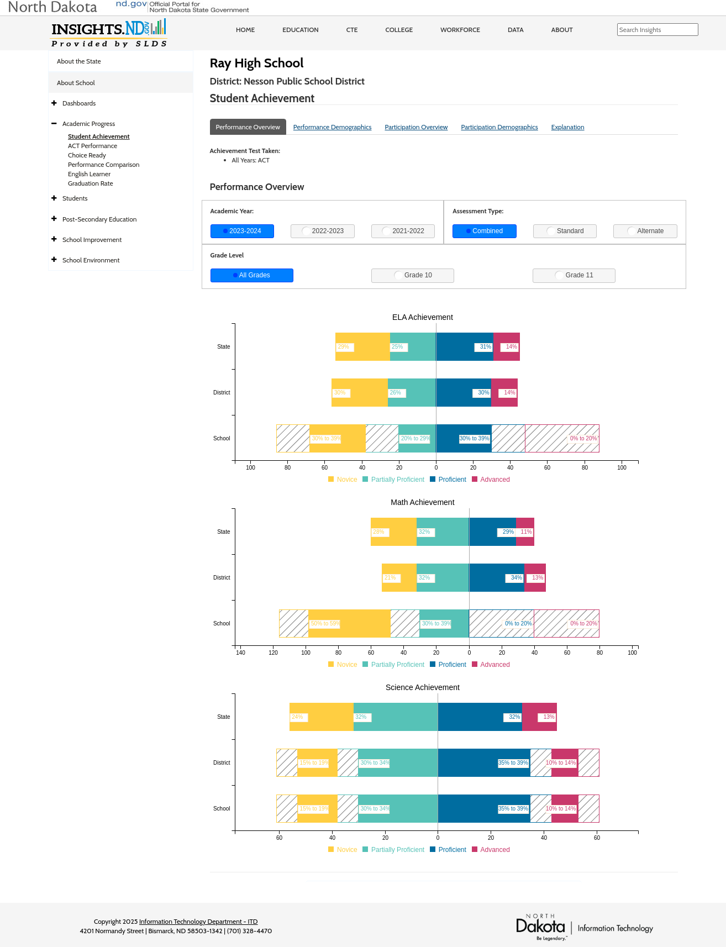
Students (75, 198)
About (562, 29)
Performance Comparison (104, 164)
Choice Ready (87, 155)
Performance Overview (248, 127)
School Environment (91, 260)
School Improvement (92, 239)
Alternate (645, 231)
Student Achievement (99, 136)
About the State (79, 61)
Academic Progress (88, 123)
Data (516, 29)
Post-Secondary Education (99, 219)
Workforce (460, 29)
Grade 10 (413, 275)
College (399, 29)
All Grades (251, 275)
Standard (565, 231)
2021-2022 (403, 231)
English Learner (89, 174)
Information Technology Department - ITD (198, 921)
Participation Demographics (499, 127)
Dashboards (79, 103)
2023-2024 (242, 231)
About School (76, 82)
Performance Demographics (332, 127)
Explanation (568, 127)
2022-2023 (323, 231)
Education (300, 29)
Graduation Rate (90, 183)
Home (245, 29)
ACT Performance (92, 145)
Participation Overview (416, 127)
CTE (352, 29)
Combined (484, 231)
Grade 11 (574, 275)
